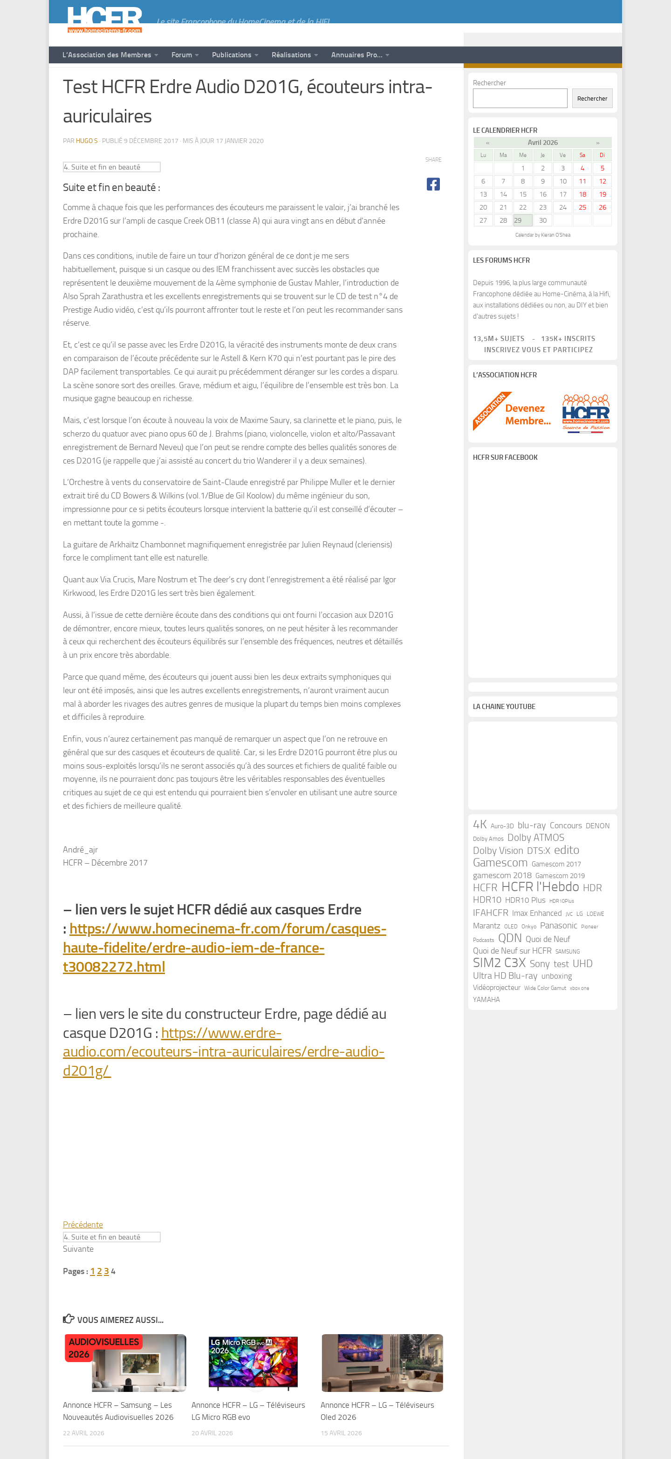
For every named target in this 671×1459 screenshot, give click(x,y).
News (73, 82)
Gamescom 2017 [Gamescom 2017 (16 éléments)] (556, 893)
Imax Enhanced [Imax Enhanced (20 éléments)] (537, 942)
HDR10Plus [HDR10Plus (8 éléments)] (561, 930)
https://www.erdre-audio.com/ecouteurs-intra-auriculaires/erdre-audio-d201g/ (224, 1078)
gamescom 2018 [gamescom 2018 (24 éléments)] (502, 905)
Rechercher (489, 109)
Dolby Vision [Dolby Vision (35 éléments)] (498, 880)
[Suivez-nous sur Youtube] (557, 83)
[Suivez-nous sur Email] (602, 83)
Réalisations (291, 54)
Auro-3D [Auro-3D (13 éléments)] (502, 855)
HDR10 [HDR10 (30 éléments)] (487, 929)
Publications (232, 54)
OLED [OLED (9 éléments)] (511, 956)
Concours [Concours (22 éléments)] (566, 855)
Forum (181, 54)
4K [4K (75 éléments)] (480, 853)
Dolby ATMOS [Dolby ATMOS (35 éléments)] (535, 867)
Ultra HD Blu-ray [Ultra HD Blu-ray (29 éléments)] (505, 1005)
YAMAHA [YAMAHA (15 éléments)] (486, 1029)
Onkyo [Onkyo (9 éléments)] (528, 956)
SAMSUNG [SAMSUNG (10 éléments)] (567, 981)
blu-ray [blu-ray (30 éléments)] (532, 854)
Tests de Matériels (125, 82)
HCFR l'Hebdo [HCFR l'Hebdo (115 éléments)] (540, 916)
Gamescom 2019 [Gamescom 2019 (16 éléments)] (560, 905)
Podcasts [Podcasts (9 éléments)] (483, 969)
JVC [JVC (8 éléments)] (569, 944)
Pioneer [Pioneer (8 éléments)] (589, 956)
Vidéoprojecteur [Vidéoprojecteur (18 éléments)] (496, 1016)
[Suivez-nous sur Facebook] (572, 83)
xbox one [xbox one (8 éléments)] (579, 1018)
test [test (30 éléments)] (561, 993)
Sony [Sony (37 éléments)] (540, 993)
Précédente (83, 1251)
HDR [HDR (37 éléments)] (592, 917)
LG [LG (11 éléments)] (579, 943)
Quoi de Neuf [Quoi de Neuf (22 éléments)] (548, 969)
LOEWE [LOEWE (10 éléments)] (595, 943)
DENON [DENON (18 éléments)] (598, 855)
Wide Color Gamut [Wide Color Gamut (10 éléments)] (545, 1017)
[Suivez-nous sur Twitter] (587, 83)
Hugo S (87, 167)
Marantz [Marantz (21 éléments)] (486, 955)
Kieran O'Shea (555, 261)
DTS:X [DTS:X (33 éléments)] (538, 880)
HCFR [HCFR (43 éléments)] (485, 917)
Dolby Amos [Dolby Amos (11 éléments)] (488, 868)
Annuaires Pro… (357, 54)
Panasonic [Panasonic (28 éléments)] (558, 954)
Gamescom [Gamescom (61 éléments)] (500, 892)
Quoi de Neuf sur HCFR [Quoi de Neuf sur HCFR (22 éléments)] (512, 980)
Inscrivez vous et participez (533, 376)
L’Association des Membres (106, 54)
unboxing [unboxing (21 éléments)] (556, 1005)
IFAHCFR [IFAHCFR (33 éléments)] (490, 942)
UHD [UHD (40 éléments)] (583, 993)
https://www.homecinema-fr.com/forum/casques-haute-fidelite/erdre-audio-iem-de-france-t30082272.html (224, 974)
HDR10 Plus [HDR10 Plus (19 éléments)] (525, 929)
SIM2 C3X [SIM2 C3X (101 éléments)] (499, 992)
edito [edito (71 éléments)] (567, 879)
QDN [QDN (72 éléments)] (510, 967)
